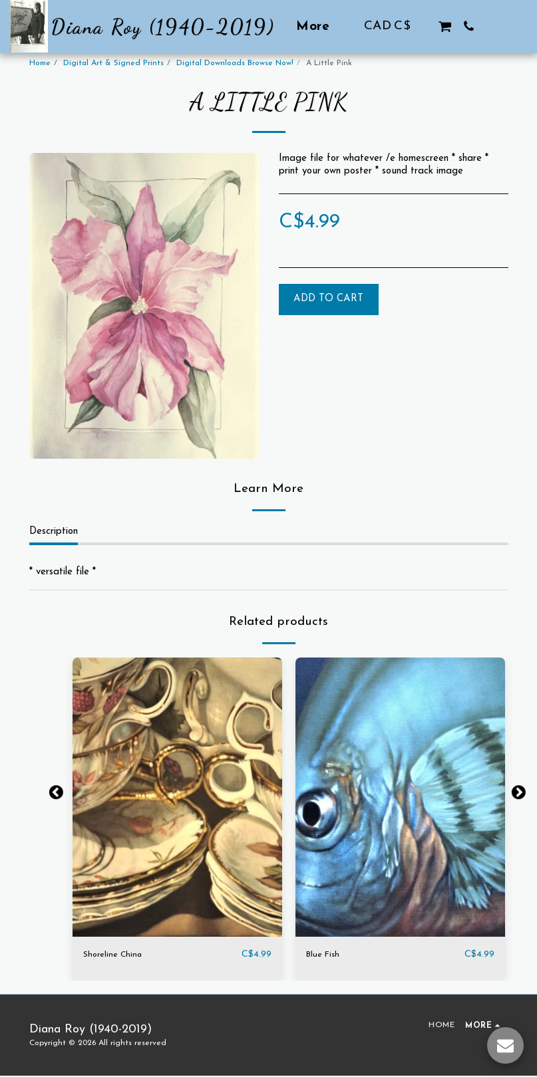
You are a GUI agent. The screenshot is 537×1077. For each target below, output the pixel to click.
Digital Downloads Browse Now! (234, 63)
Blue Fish (325, 954)
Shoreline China (116, 954)
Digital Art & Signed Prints (113, 63)
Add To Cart (328, 299)
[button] (444, 26)
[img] (177, 797)
